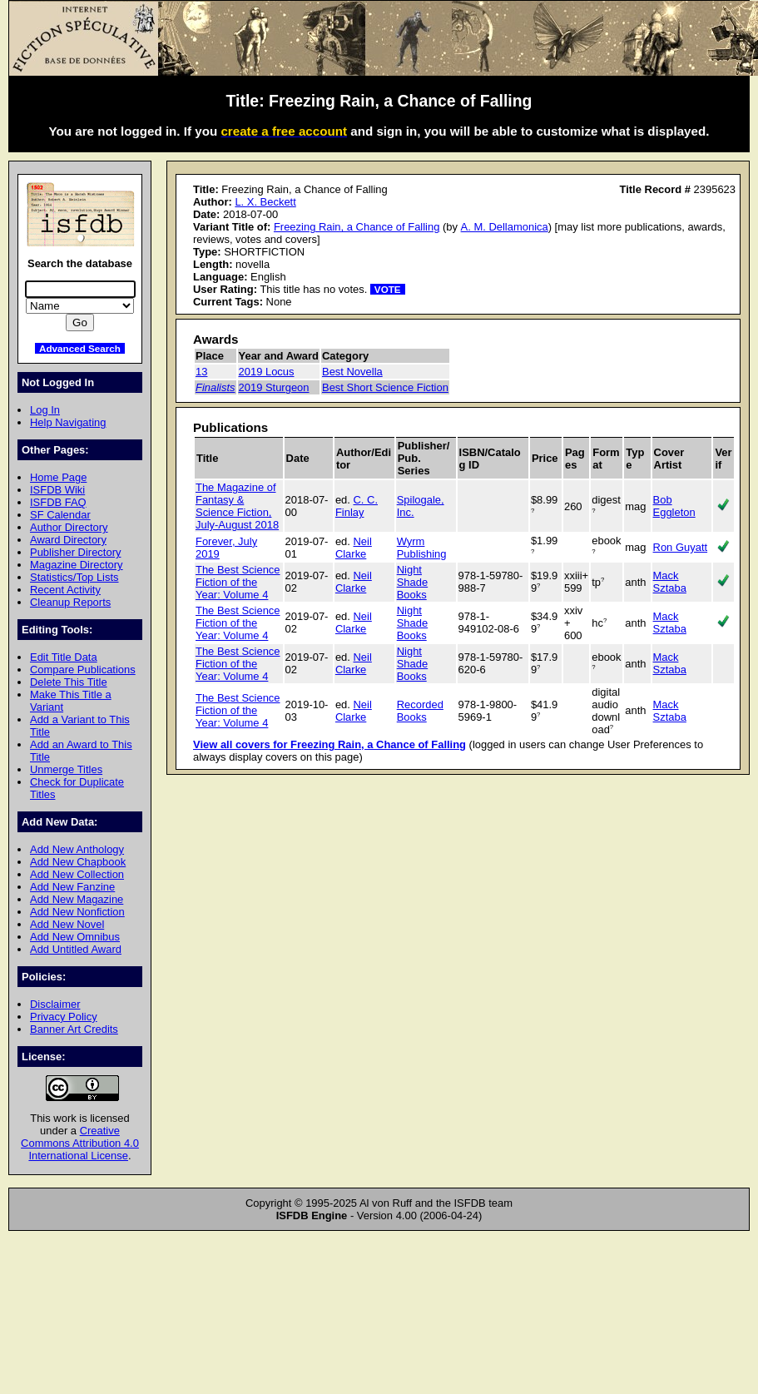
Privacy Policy (63, 1016)
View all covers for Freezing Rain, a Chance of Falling (329, 744)
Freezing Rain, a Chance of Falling (356, 227)
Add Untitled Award (75, 949)
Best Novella (352, 371)
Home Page (58, 477)
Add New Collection (77, 874)
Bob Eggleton (674, 506)
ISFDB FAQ (58, 502)
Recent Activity (65, 589)
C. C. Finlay (356, 506)
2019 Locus (267, 371)
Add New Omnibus (75, 936)
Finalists (215, 387)
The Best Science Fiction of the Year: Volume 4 (238, 582)
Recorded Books (420, 710)
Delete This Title (68, 682)
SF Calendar (60, 514)
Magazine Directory (76, 564)
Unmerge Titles (66, 769)
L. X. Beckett (265, 202)
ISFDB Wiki (57, 490)
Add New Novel (67, 924)
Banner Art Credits (74, 1029)
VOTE (387, 289)
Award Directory (68, 539)
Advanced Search (80, 348)
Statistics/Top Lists (74, 577)
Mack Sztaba (669, 581)
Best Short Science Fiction (385, 387)
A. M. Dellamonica (504, 227)
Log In (45, 410)
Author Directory (69, 527)
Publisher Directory (75, 552)
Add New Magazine (76, 899)
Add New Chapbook (78, 862)
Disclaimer (55, 1004)
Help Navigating (68, 422)
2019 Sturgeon (274, 387)
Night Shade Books (412, 582)
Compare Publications (83, 669)
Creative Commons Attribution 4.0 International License (80, 1143)
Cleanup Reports (70, 602)
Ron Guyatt (680, 547)
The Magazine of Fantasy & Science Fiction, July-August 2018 (237, 506)
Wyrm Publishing (422, 547)
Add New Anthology (77, 849)
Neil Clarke (353, 547)
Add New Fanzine (72, 887)
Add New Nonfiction (77, 911)
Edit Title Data (63, 657)
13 (201, 371)
